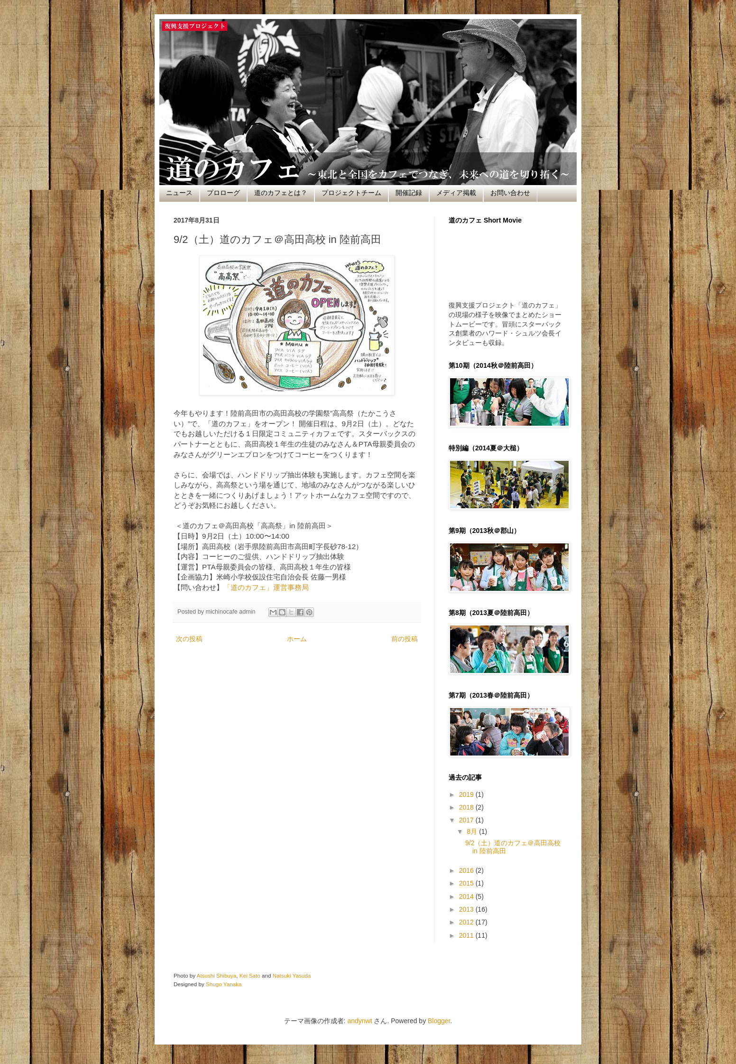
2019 (467, 794)
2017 (467, 820)
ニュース (179, 192)
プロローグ (223, 192)
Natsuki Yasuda (292, 975)
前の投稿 (404, 639)
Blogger (439, 1021)
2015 (467, 883)
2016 (467, 870)
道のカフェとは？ (280, 192)
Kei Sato (249, 975)
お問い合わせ (510, 192)
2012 (467, 922)
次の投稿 (189, 639)
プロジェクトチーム (351, 192)
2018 (467, 807)
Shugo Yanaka (223, 984)
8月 (473, 831)
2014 (467, 896)
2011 (467, 935)
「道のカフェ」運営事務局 (266, 587)
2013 (467, 909)
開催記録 (409, 192)
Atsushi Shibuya (217, 975)
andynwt (359, 1021)
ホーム (297, 639)
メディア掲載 (456, 192)
